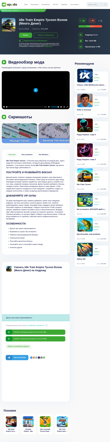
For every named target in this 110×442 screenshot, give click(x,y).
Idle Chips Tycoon (84, 184)
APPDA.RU (5, 10)
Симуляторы (15, 10)
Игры (26, 4)
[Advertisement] (36, 295)
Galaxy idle (81, 259)
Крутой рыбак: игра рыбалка (88, 234)
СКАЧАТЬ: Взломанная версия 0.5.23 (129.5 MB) (30, 332)
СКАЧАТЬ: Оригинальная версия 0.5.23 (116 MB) (30, 339)
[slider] (24, 107)
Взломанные (46, 4)
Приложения (35, 4)
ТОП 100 (55, 4)
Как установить (27, 154)
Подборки (64, 4)
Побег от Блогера (84, 110)
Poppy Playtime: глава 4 (86, 135)
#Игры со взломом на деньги (18, 346)
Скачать (25, 35)
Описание (12, 154)
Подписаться (48, 46)
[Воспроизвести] (4, 106)
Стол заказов (74, 4)
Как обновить (44, 154)
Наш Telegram (20, 357)
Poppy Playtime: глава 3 (86, 159)
